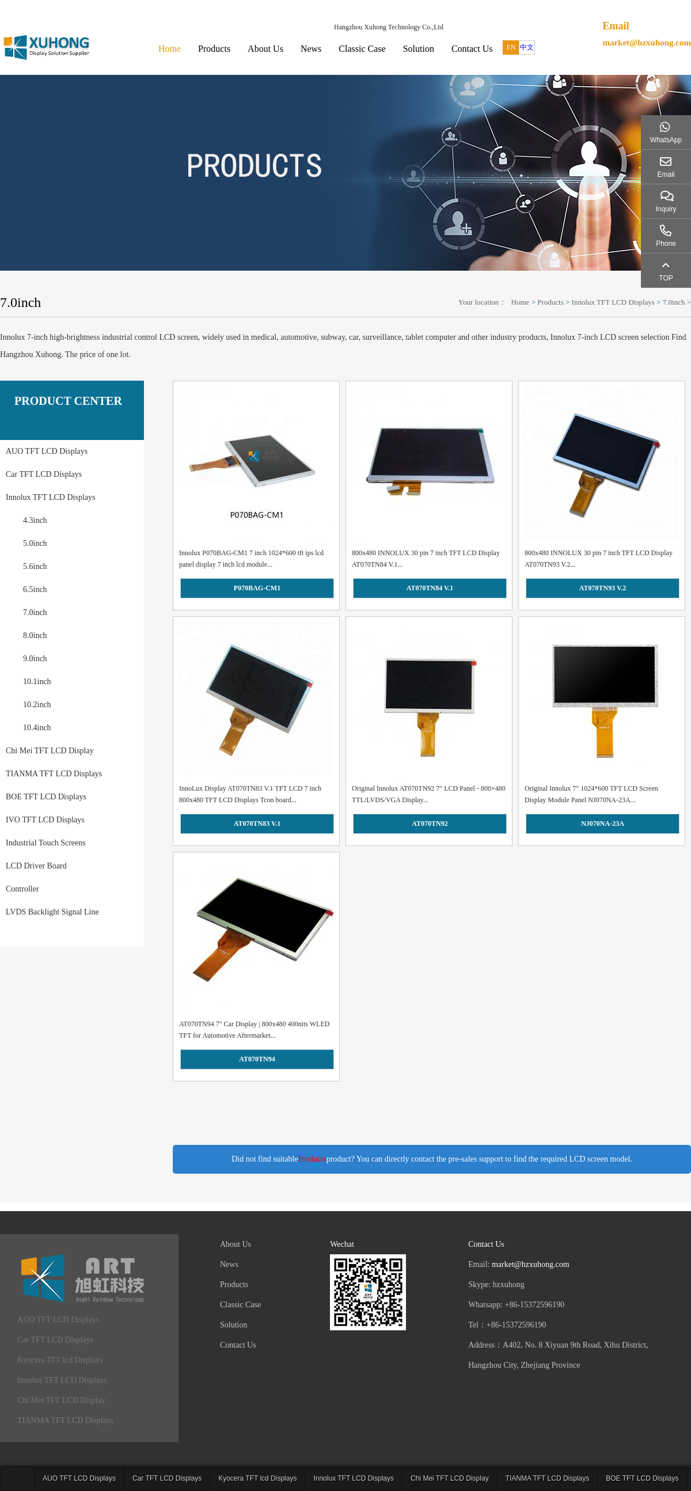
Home (169, 49)
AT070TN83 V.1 (257, 824)
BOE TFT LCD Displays (46, 796)
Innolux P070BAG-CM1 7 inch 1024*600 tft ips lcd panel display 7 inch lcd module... (251, 558)
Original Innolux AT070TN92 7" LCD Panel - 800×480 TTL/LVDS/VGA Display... (429, 794)
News (311, 49)
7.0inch (674, 302)
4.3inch (35, 520)
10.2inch (37, 704)
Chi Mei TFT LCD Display (50, 750)
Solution (418, 49)
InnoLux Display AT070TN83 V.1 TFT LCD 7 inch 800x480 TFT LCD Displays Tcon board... (250, 794)
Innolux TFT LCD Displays (613, 302)
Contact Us (472, 49)
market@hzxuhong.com (646, 42)
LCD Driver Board (36, 866)
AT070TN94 (257, 1059)
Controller (22, 889)
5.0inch (35, 543)
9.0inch (35, 658)
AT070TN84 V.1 (430, 588)
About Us (265, 49)
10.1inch (37, 681)
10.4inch (37, 727)
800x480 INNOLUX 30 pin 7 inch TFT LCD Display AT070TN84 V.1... (426, 558)
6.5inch (35, 589)
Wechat (342, 1244)
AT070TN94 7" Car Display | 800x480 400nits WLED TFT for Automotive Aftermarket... (254, 1029)
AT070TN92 (429, 824)
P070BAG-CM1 (257, 588)
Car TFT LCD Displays (44, 474)
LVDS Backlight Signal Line (52, 912)
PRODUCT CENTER (68, 400)
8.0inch (35, 635)
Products (214, 49)
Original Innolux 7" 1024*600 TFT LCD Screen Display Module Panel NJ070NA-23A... (591, 794)
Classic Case (362, 49)
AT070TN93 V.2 (602, 588)
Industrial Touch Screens (46, 843)
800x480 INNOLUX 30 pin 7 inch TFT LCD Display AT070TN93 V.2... (599, 558)
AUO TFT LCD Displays (47, 451)
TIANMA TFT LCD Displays (54, 773)
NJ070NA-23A (602, 824)
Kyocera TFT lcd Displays (59, 1360)
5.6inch (35, 566)
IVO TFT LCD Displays (45, 819)
